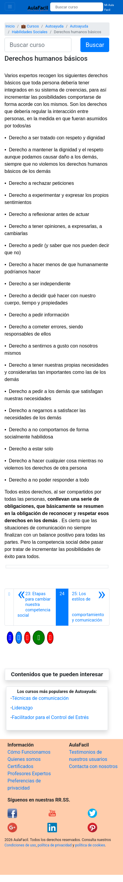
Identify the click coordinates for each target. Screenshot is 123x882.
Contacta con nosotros (93, 766)
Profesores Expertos (29, 773)
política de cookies (90, 845)
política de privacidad (54, 845)
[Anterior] (35, 607)
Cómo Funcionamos (29, 752)
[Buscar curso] (76, 6)
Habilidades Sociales (29, 32)
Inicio (10, 26)
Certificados (20, 766)
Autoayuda (54, 26)
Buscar (95, 44)
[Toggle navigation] (10, 6)
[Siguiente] (89, 607)
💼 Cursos (30, 26)
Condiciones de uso (20, 845)
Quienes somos (24, 759)
